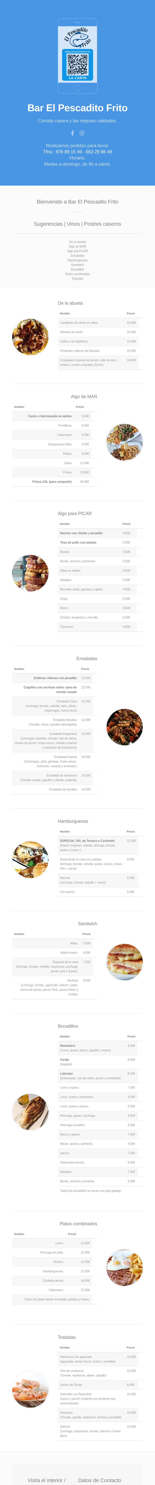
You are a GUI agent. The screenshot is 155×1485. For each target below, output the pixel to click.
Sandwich (77, 264)
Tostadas (77, 278)
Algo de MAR (77, 246)
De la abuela (77, 241)
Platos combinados (77, 274)
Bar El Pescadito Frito (78, 107)
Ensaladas (78, 255)
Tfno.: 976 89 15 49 (62, 151)
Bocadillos (77, 269)
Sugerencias (48, 224)
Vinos (73, 224)
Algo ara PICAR (77, 251)
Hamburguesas (77, 260)
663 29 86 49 (99, 151)
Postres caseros (102, 224)
